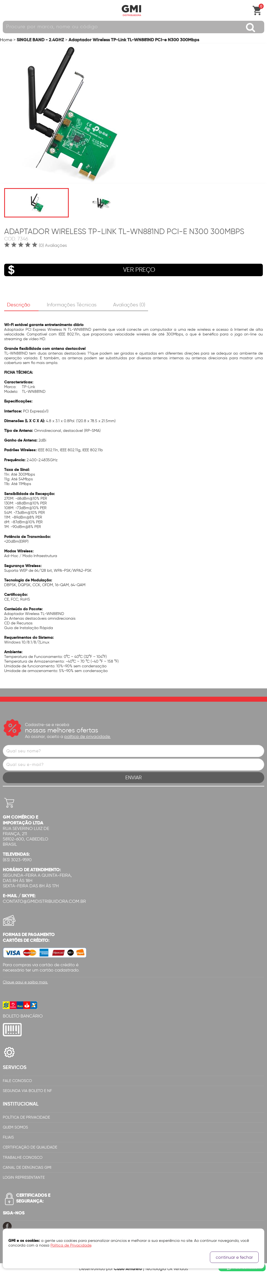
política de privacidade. (87, 736)
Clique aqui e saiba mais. (25, 982)
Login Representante (24, 1177)
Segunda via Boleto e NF (27, 1090)
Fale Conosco (17, 1080)
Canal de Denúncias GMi (27, 1167)
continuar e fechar (234, 1257)
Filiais (8, 1137)
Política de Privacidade (26, 1117)
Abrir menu (7, 10)
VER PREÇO (79, 270)
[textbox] (133, 27)
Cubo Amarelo (128, 1268)
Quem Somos (15, 1127)
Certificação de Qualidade (30, 1147)
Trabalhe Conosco (22, 1157)
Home (6, 39)
